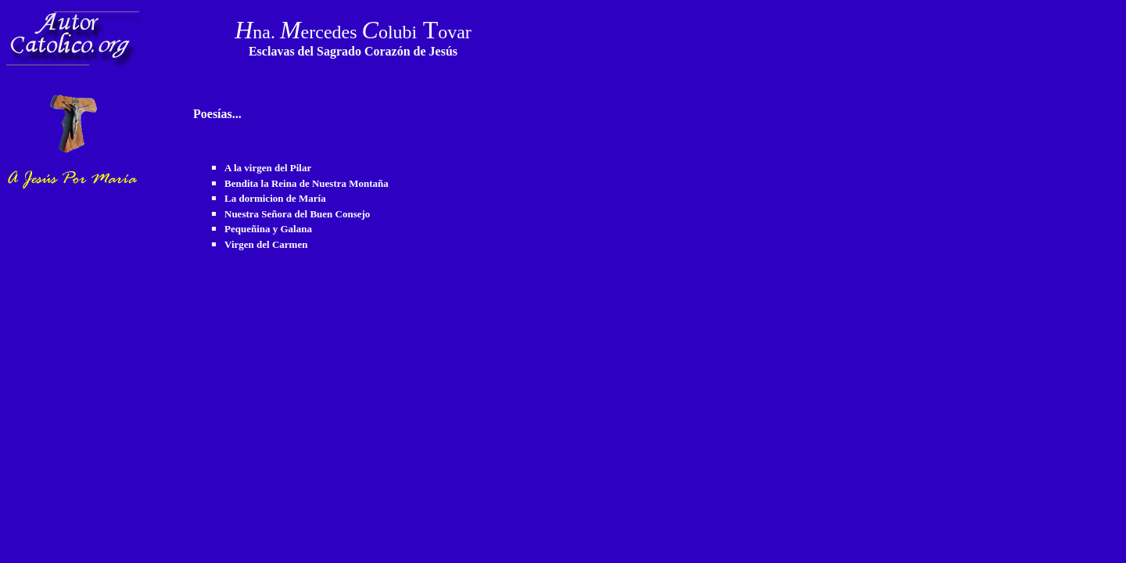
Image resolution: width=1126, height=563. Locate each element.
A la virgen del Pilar (267, 168)
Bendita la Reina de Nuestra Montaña (306, 183)
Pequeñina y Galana (268, 229)
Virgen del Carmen (265, 244)
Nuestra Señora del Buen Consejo (297, 214)
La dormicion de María (275, 198)
